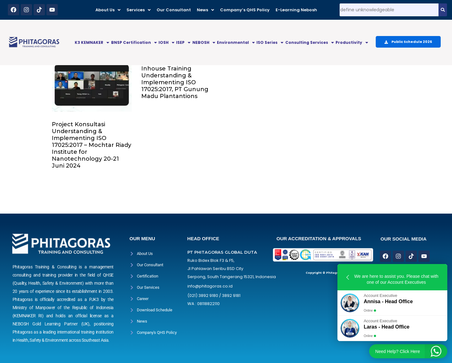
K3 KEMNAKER (92, 42)
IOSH (167, 42)
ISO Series (269, 42)
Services (138, 10)
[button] (108, 10)
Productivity (352, 42)
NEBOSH (203, 42)
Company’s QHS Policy (245, 10)
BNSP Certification (134, 42)
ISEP (183, 42)
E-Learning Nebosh (296, 10)
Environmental (236, 42)
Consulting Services (309, 42)
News (205, 10)
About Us (108, 10)
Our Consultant (174, 10)
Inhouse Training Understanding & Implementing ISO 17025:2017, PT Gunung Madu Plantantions (174, 82)
